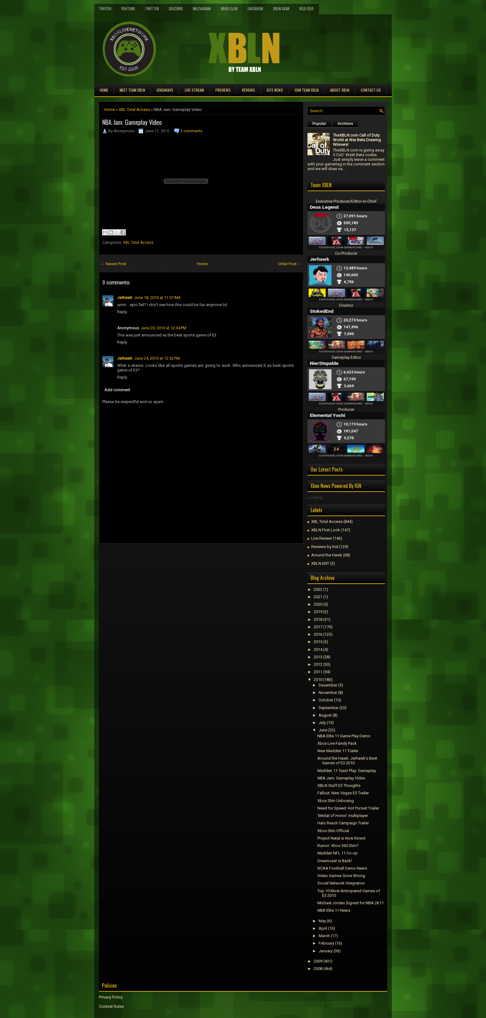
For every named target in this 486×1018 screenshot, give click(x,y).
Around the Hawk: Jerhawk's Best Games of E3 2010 (347, 760)
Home (104, 90)
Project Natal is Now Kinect (341, 838)
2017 (318, 627)
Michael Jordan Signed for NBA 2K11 (350, 903)
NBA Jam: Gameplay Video (132, 122)
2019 (318, 611)
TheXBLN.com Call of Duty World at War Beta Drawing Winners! (357, 140)
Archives (345, 123)
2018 (318, 619)
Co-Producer (346, 253)
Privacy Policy (111, 997)
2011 (318, 671)
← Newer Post (113, 263)
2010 (318, 679)
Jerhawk (124, 297)
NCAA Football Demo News (342, 868)
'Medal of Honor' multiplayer (342, 815)
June (323, 730)
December (328, 685)
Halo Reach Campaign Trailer (343, 823)
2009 (318, 961)
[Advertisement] (171, 557)
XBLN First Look (325, 530)
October (326, 700)
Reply (122, 311)
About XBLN (339, 90)
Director (346, 305)
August (325, 715)
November (328, 692)
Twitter (152, 8)
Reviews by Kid (324, 546)
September (328, 707)
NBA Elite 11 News (333, 910)
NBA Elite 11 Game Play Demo (343, 736)
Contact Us (371, 90)
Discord (176, 8)
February (326, 943)
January (326, 951)
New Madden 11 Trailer (337, 750)
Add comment (117, 390)
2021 (318, 597)
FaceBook (255, 8)
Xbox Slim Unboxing (335, 800)
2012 (318, 664)
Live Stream (194, 90)
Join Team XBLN (306, 90)
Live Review (321, 538)
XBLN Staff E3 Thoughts (338, 785)
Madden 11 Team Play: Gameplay (346, 770)
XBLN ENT (320, 563)
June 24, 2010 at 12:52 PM (157, 358)
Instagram (202, 8)
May (322, 921)
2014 (318, 649)
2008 (318, 968)
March (324, 935)
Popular (319, 123)
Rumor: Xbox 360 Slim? (338, 845)
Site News (275, 90)
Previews (223, 90)
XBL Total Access (134, 109)
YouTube (128, 8)
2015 (318, 641)
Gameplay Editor (346, 357)
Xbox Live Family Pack (337, 743)
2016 (318, 634)
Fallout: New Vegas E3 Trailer (343, 793)
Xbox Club (229, 8)
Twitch (105, 8)
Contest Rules (111, 1006)
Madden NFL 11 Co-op (337, 853)
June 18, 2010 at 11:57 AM (157, 297)
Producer (346, 409)
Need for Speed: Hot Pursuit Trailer (348, 808)
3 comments (191, 131)
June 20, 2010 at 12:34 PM (163, 328)
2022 (318, 589)
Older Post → (290, 263)
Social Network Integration (341, 883)
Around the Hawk (326, 555)
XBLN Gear (281, 8)
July (322, 722)
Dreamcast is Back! (334, 860)
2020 (318, 604)
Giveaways (165, 90)
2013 (318, 657)
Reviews (248, 90)
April (323, 928)
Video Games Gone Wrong (341, 875)
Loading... (316, 497)
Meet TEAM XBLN (132, 90)
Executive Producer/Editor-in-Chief (346, 201)
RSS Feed (306, 8)
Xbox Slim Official (333, 830)
